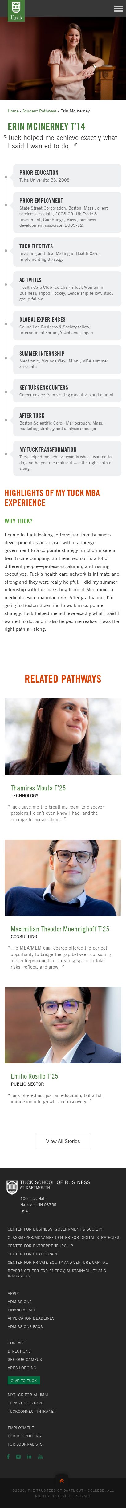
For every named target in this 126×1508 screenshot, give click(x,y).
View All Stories (63, 1141)
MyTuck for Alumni (28, 1394)
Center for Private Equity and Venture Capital (58, 1262)
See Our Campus (25, 1359)
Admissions (20, 1301)
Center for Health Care (33, 1253)
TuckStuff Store (25, 1402)
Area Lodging (22, 1367)
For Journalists (25, 1444)
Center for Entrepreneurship (40, 1245)
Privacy (83, 1496)
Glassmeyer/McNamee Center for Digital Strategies (63, 1237)
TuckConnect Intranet (32, 1411)
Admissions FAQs (25, 1326)
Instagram (18, 1456)
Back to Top (63, 1479)
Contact (16, 1342)
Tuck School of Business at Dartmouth (16, 11)
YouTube (40, 1456)
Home (13, 110)
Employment (21, 1427)
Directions (19, 1351)
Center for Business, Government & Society (55, 1229)
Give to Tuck (24, 1380)
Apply (13, 1293)
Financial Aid (21, 1309)
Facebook (8, 1456)
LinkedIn (29, 1456)
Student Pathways (39, 110)
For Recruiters (24, 1435)
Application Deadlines (31, 1318)
